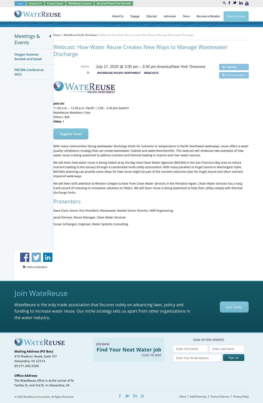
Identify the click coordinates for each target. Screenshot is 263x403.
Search (224, 3)
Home (56, 35)
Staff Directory (198, 396)
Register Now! (71, 134)
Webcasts (151, 73)
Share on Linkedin (47, 257)
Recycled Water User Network (114, 3)
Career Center (55, 3)
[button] (233, 75)
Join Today (234, 307)
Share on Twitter (36, 257)
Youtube (247, 3)
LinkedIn (241, 3)
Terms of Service (220, 396)
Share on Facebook (24, 257)
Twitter (235, 2)
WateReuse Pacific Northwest (80, 35)
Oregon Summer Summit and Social (28, 56)
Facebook (229, 3)
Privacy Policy (241, 396)
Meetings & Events (27, 39)
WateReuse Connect (79, 3)
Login (20, 3)
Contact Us (35, 3)
